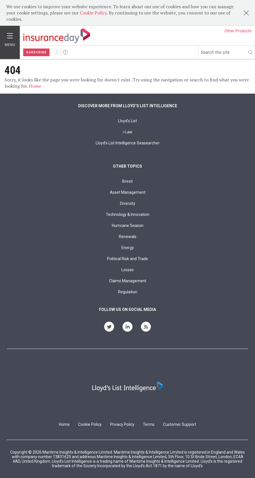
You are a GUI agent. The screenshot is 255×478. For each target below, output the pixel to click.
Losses (127, 270)
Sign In (56, 52)
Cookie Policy (93, 13)
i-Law (127, 132)
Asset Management (127, 192)
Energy (127, 247)
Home (35, 86)
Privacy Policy (122, 424)
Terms (149, 424)
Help (65, 52)
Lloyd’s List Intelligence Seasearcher (128, 143)
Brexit (127, 181)
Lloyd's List (127, 121)
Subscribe (36, 52)
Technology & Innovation (127, 214)
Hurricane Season (127, 225)
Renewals (127, 236)
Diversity (127, 203)
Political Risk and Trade (127, 258)
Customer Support (179, 424)
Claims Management (127, 281)
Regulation (127, 292)
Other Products (238, 31)
